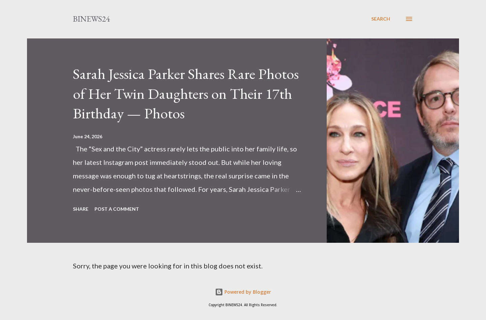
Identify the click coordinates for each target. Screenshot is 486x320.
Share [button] (80, 209)
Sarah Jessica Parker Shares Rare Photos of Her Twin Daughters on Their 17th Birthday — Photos (186, 93)
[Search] (380, 19)
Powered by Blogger (243, 292)
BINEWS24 (91, 18)
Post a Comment (116, 209)
